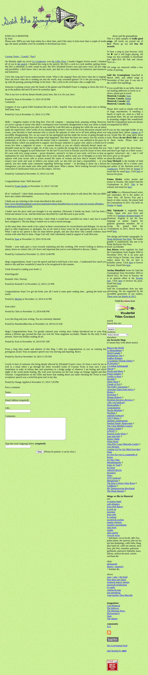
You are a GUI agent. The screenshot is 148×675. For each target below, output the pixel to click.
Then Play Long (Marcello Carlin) (123, 444)
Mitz (128, 103)
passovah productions (117, 585)
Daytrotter (111, 394)
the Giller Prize (59, 61)
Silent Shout (112, 381)
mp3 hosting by (116, 651)
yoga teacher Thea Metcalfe (120, 595)
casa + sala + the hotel (117, 577)
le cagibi (111, 587)
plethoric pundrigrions (117, 420)
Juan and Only (113, 436)
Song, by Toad (113, 465)
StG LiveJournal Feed (117, 645)
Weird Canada (113, 353)
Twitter (137, 169)
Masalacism (112, 480)
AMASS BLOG (114, 470)
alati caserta (112, 532)
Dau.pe (110, 368)
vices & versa (113, 535)
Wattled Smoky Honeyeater (119, 423)
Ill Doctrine (112, 363)
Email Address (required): (17, 400)
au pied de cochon (115, 519)
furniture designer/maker (129, 215)
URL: (7, 408)
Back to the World (115, 348)
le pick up (111, 509)
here (128, 171)
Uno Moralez (113, 447)
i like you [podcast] (116, 402)
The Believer (113, 608)
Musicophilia (113, 405)
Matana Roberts (114, 397)
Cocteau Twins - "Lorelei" (17, 56)
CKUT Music (113, 418)
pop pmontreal (113, 592)
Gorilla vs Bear (114, 376)
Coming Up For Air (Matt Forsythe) (123, 449)
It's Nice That (113, 460)
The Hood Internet (115, 491)
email (119, 205)
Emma (128, 98)
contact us (136, 132)
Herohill (111, 379)
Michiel (18, 299)
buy (33, 56)
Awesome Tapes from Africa (120, 389)
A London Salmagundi (117, 366)
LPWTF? (111, 431)
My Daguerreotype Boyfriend (120, 488)
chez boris (111, 527)
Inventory (111, 473)
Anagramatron (113, 407)
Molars (110, 392)
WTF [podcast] (114, 478)
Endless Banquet (114, 358)
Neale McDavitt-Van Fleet (119, 239)
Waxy (109, 475)
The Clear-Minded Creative (120, 426)
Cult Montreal (113, 605)
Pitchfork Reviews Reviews (120, 400)
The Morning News (116, 611)
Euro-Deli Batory (115, 506)
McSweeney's (113, 613)
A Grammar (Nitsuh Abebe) (120, 361)
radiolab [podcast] (115, 415)
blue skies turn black (116, 579)
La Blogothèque (114, 350)
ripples (110, 530)
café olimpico (113, 504)
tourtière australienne (117, 525)
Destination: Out (114, 355)
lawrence (111, 512)
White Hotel (112, 441)
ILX (109, 626)
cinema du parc (114, 590)
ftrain (109, 452)
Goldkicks (111, 486)
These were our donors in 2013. (121, 296)
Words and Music (115, 371)
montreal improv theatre (118, 582)
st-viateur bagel (114, 501)
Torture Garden (114, 428)
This (133, 184)
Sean (17, 239)
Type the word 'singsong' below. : (25, 448)
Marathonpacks (114, 462)
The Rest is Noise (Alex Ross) (121, 483)
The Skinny (112, 618)
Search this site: (114, 323)
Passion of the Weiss (116, 433)
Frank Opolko (21, 186)
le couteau (111, 517)
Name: (8, 392)
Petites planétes (114, 374)
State (109, 616)
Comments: (10, 416)
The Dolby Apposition (117, 387)
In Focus (111, 467)
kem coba (111, 514)
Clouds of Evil (113, 384)
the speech (22, 64)
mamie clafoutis (114, 522)
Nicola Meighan (114, 410)
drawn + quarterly (115, 566)
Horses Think (113, 439)
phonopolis (112, 564)
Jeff (128, 101)
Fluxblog (111, 413)
